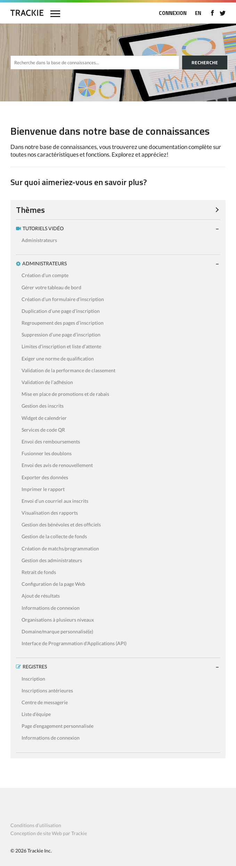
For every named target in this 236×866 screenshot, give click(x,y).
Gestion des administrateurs (52, 560)
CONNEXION (173, 13)
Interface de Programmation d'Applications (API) (74, 643)
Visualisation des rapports (50, 513)
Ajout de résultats (41, 596)
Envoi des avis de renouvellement (57, 465)
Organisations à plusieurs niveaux (58, 620)
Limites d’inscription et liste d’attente (61, 346)
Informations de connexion (51, 608)
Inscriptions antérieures (47, 690)
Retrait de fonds (39, 572)
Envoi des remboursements (51, 441)
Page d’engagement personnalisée (57, 726)
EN (198, 13)
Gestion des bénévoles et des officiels (61, 524)
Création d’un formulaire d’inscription (63, 299)
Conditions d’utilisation (35, 825)
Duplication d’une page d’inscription (61, 311)
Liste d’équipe (36, 714)
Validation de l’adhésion (47, 382)
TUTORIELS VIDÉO (43, 228)
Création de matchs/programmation (60, 548)
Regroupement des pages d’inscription (63, 323)
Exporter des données (45, 477)
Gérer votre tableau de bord (51, 287)
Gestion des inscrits (43, 406)
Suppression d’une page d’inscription (61, 335)
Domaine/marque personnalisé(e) (57, 631)
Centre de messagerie (45, 702)
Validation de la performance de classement (68, 370)
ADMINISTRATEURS (44, 263)
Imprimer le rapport (43, 489)
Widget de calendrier (44, 418)
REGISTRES (35, 666)
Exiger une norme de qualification (58, 358)
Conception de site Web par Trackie (48, 833)
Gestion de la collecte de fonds (54, 536)
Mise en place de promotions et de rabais (65, 394)
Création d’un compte (45, 275)
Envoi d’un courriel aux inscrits (55, 501)
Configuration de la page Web (53, 584)
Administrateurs (39, 240)
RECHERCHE (205, 62)
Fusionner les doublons (47, 453)
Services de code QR (43, 430)
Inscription (33, 679)
